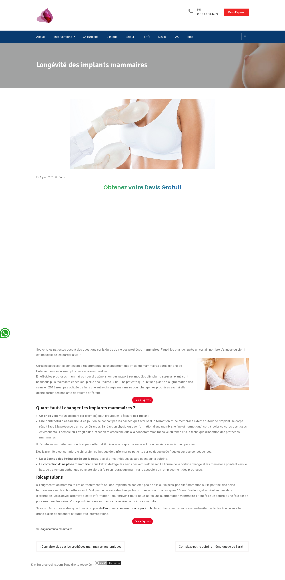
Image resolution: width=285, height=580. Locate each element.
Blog (190, 37)
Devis (162, 37)
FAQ (176, 37)
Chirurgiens (91, 37)
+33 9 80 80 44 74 (207, 14)
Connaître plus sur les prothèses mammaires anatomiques (81, 546)
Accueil (41, 37)
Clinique (112, 37)
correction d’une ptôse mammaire (66, 464)
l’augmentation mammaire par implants (130, 508)
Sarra (62, 177)
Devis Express (236, 12)
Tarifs (146, 37)
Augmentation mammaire (56, 529)
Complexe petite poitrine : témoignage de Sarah (211, 546)
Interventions (63, 37)
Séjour (129, 37)
